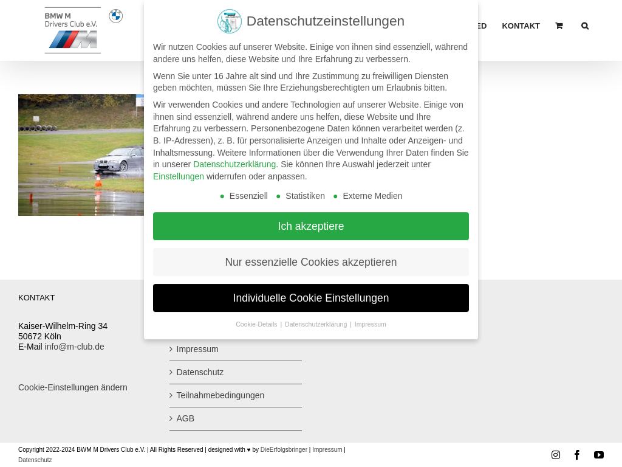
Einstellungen (178, 171)
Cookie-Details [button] (257, 318)
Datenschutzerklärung (234, 159)
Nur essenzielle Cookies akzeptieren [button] (311, 256)
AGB (186, 418)
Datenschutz (200, 372)
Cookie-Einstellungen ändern (73, 387)
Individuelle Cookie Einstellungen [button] (311, 292)
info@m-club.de (74, 346)
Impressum (198, 349)
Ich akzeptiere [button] (311, 220)
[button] (585, 25)
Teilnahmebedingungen (221, 395)
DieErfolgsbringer (284, 449)
